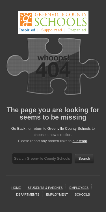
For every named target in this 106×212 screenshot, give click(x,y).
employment (57, 194)
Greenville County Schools (69, 128)
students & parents (45, 187)
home (16, 187)
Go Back (18, 128)
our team (80, 141)
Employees (79, 187)
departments (27, 194)
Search (84, 158)
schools (82, 194)
